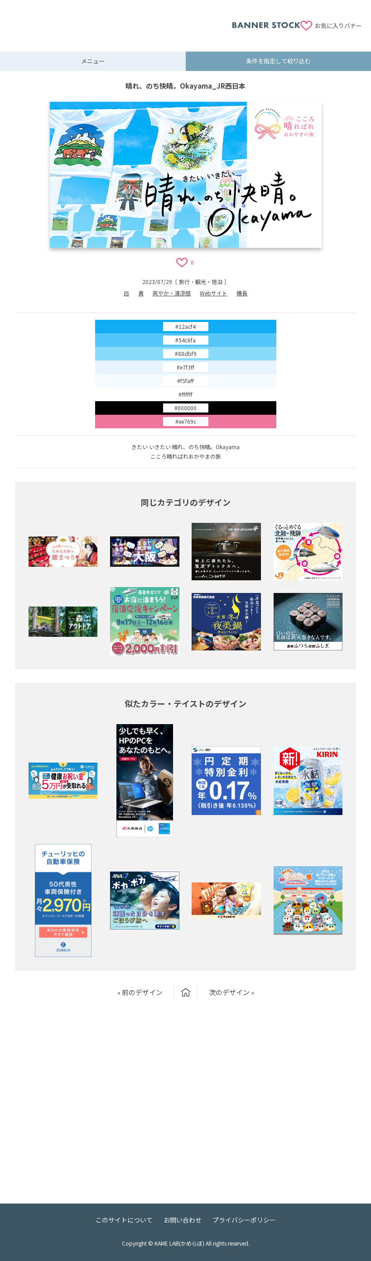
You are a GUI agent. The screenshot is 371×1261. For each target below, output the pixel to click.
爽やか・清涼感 (172, 293)
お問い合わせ (183, 1219)
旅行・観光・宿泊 (200, 281)
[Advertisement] (120, 20)
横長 (241, 293)
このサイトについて (124, 1219)
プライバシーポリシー (244, 1219)
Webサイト (213, 293)
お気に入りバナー (338, 25)
